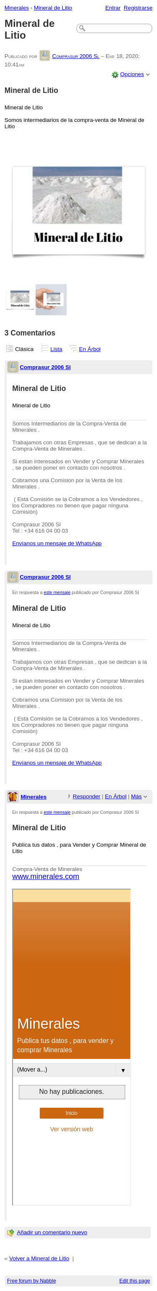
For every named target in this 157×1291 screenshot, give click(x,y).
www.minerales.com (45, 876)
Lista (56, 349)
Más (136, 796)
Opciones (132, 74)
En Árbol (90, 349)
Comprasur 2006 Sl (75, 56)
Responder (86, 796)
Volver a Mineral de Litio (39, 1258)
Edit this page (134, 1281)
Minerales (17, 8)
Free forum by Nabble (31, 1281)
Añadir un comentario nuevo (52, 1232)
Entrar (113, 8)
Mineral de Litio (53, 8)
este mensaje (57, 592)
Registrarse (138, 8)
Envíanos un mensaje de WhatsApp (57, 543)
